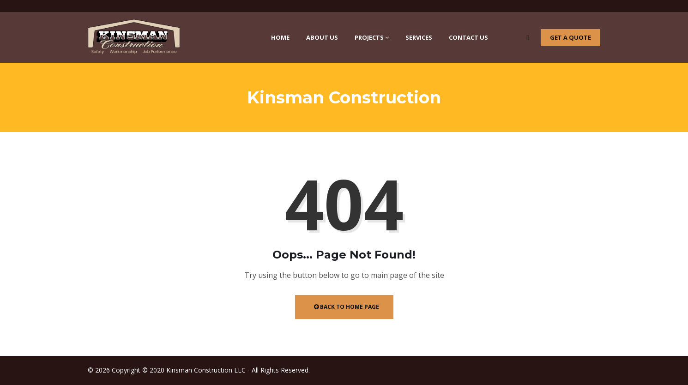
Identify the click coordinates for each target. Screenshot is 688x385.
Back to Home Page (346, 307)
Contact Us (468, 37)
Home (280, 37)
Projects (372, 37)
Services (418, 37)
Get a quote (570, 37)
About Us (322, 37)
